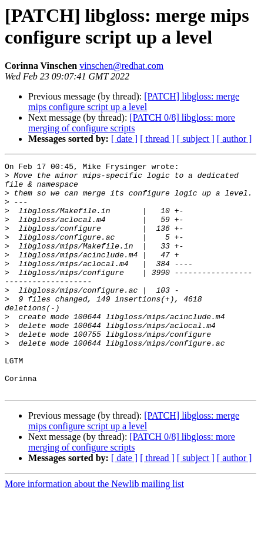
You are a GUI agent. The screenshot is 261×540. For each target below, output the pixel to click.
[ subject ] (196, 139)
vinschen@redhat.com (121, 66)
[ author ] (234, 139)
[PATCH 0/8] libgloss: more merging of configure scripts (131, 122)
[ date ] (124, 139)
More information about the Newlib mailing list (94, 530)
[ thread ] (157, 139)
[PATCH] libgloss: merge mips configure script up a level (133, 101)
